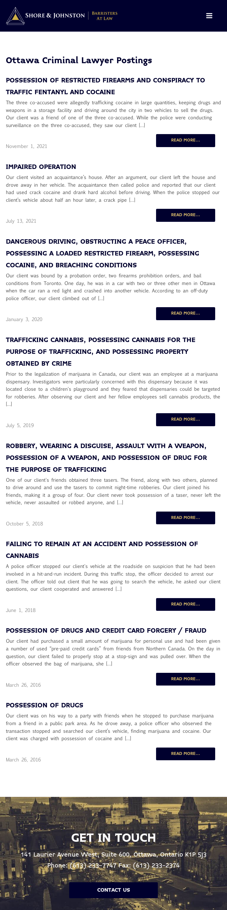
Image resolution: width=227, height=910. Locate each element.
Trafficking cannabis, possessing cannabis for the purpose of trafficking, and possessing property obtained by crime (100, 352)
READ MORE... (185, 140)
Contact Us (113, 890)
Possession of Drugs (44, 705)
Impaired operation (41, 167)
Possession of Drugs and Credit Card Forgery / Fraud (106, 631)
